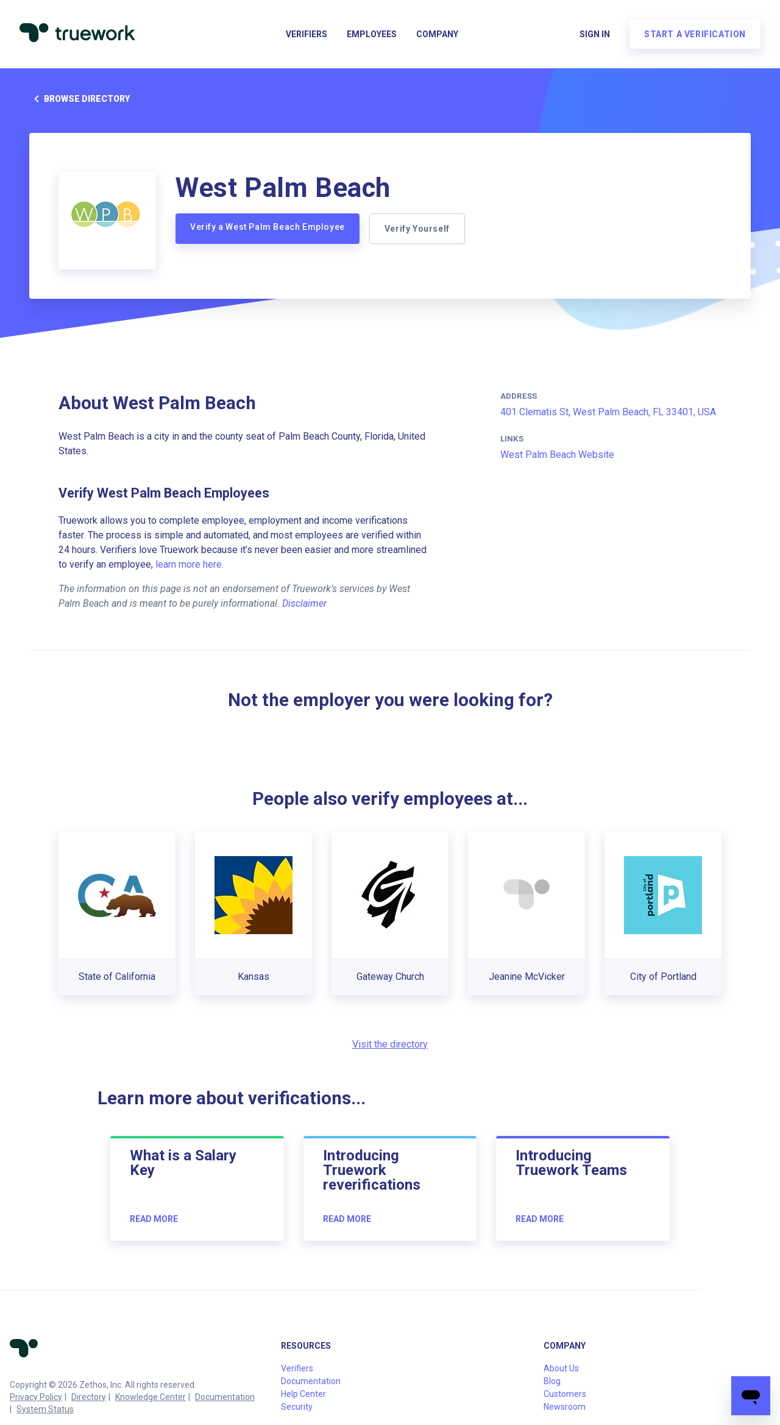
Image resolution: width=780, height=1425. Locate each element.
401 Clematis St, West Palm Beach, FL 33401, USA (608, 412)
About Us (561, 1368)
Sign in (595, 34)
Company (437, 34)
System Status (45, 1409)
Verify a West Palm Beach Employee (267, 227)
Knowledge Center (150, 1397)
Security (297, 1407)
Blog (552, 1381)
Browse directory (79, 98)
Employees (372, 34)
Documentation (225, 1397)
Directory (88, 1397)
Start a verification (695, 34)
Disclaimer (304, 603)
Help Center (303, 1394)
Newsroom (565, 1407)
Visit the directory (390, 1044)
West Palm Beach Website (557, 454)
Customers (565, 1394)
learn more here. (189, 564)
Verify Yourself (417, 229)
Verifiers (306, 34)
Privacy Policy (36, 1397)
